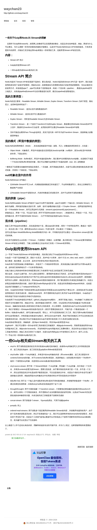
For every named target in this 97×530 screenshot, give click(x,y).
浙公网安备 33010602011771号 (37, 523)
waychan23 (13, 9)
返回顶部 (89, 447)
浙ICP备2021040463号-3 (63, 523)
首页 (15, 21)
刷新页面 (81, 447)
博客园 (6, 21)
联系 (24, 21)
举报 (58, 435)
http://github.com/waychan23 (16, 13)
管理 (32, 21)
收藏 (54, 435)
